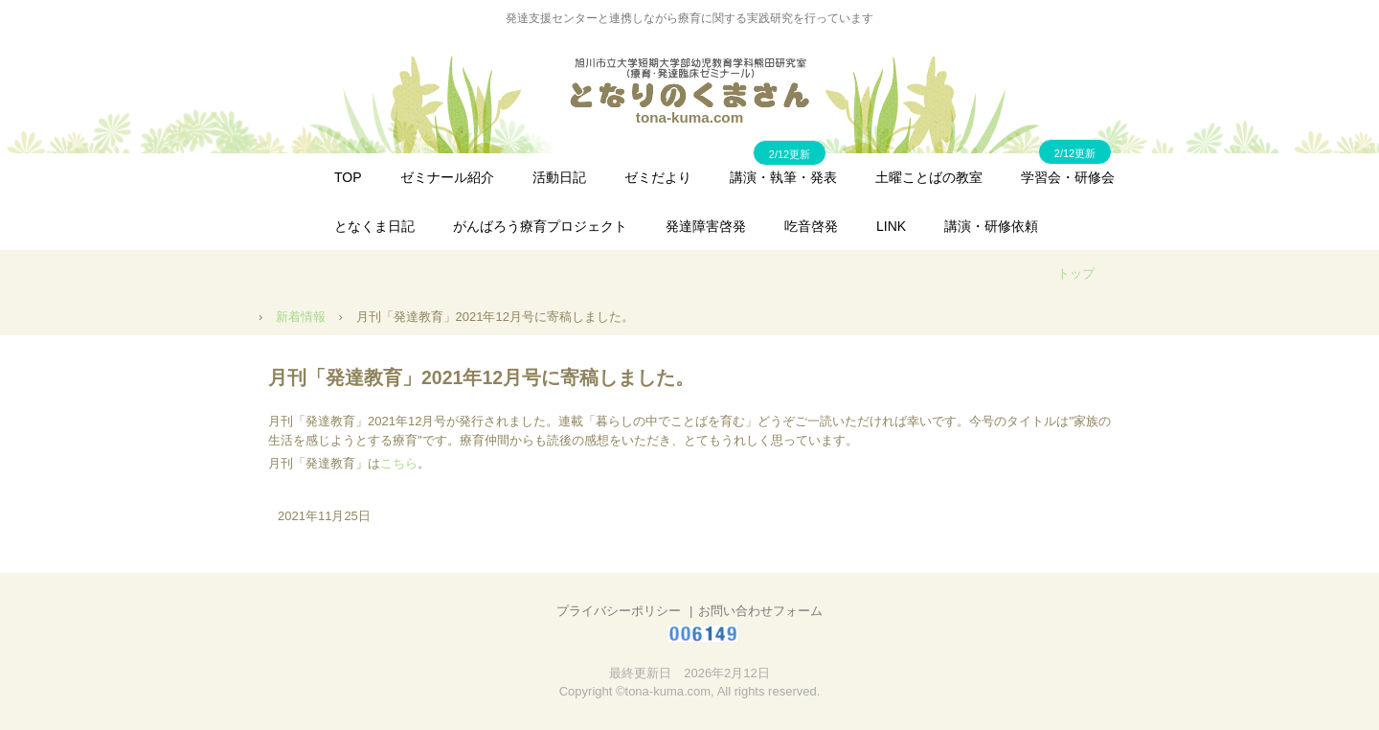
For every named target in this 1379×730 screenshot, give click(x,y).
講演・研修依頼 (991, 226)
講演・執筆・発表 (783, 177)
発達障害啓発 (706, 226)
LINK (891, 226)
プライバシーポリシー (618, 611)
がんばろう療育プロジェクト (540, 226)
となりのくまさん (689, 82)
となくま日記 (374, 226)
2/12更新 (1075, 153)
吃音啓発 (811, 226)
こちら (399, 463)
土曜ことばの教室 (929, 177)
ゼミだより (657, 177)
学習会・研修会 (1068, 177)
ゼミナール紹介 (447, 177)
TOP (348, 177)
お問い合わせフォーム (760, 611)
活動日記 (559, 177)
